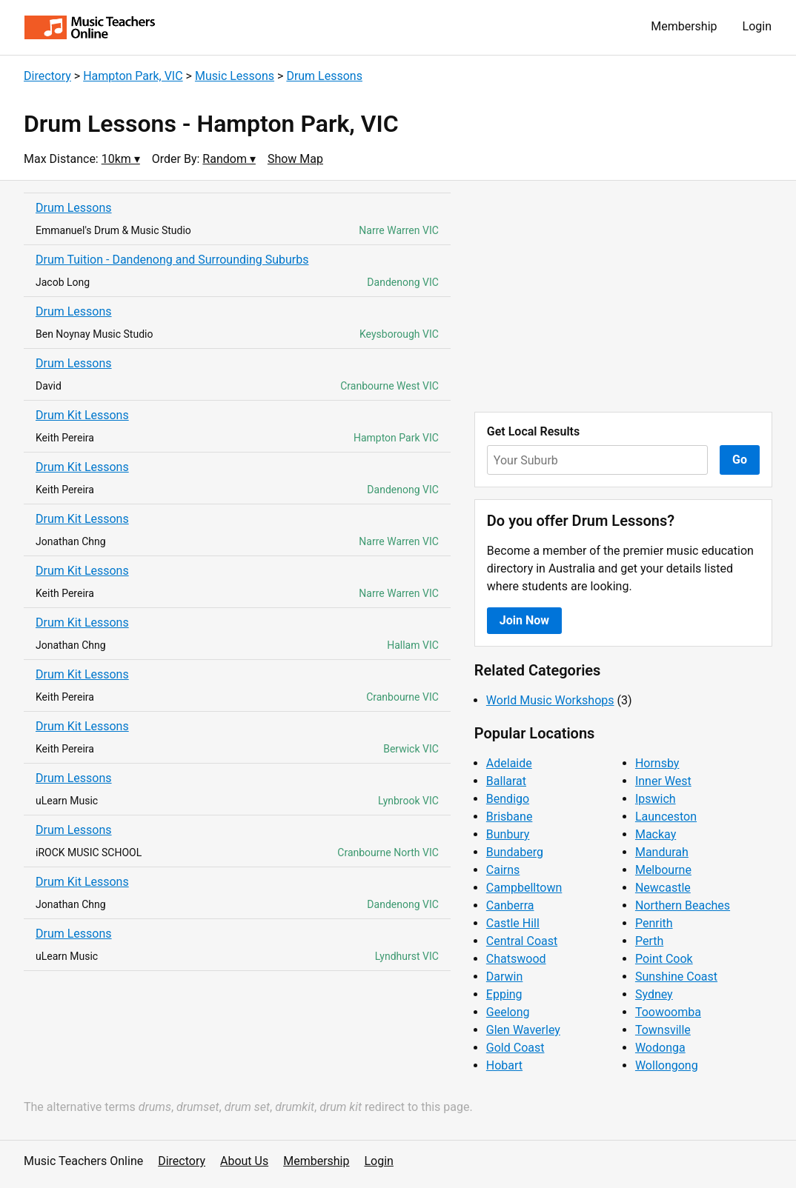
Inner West (663, 781)
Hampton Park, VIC (132, 76)
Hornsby (657, 763)
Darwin (504, 977)
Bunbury (508, 834)
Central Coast (521, 941)
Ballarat (506, 781)
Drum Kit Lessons (82, 415)
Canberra (510, 905)
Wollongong (666, 1065)
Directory (47, 76)
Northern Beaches (682, 905)
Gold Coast (515, 1048)
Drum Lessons (324, 76)
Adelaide (509, 763)
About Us (244, 1161)
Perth (649, 941)
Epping (504, 994)
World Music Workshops (550, 700)
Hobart (504, 1065)
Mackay (655, 834)
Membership (684, 26)
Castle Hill (513, 923)
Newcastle (663, 888)
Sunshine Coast (676, 977)
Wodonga (660, 1048)
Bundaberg (514, 852)
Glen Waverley (523, 1030)
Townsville (663, 1030)
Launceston (666, 817)
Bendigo (507, 799)
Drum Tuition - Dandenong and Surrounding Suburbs (172, 260)
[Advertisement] (623, 296)
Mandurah (662, 852)
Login (757, 26)
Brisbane (509, 817)
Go (739, 460)
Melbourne (663, 870)
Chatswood (516, 959)
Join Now (524, 620)
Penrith (654, 923)
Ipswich (655, 799)
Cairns (503, 870)
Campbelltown (524, 888)
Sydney (654, 994)
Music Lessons (234, 76)
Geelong (508, 1012)
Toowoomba (668, 1012)
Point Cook (664, 959)
